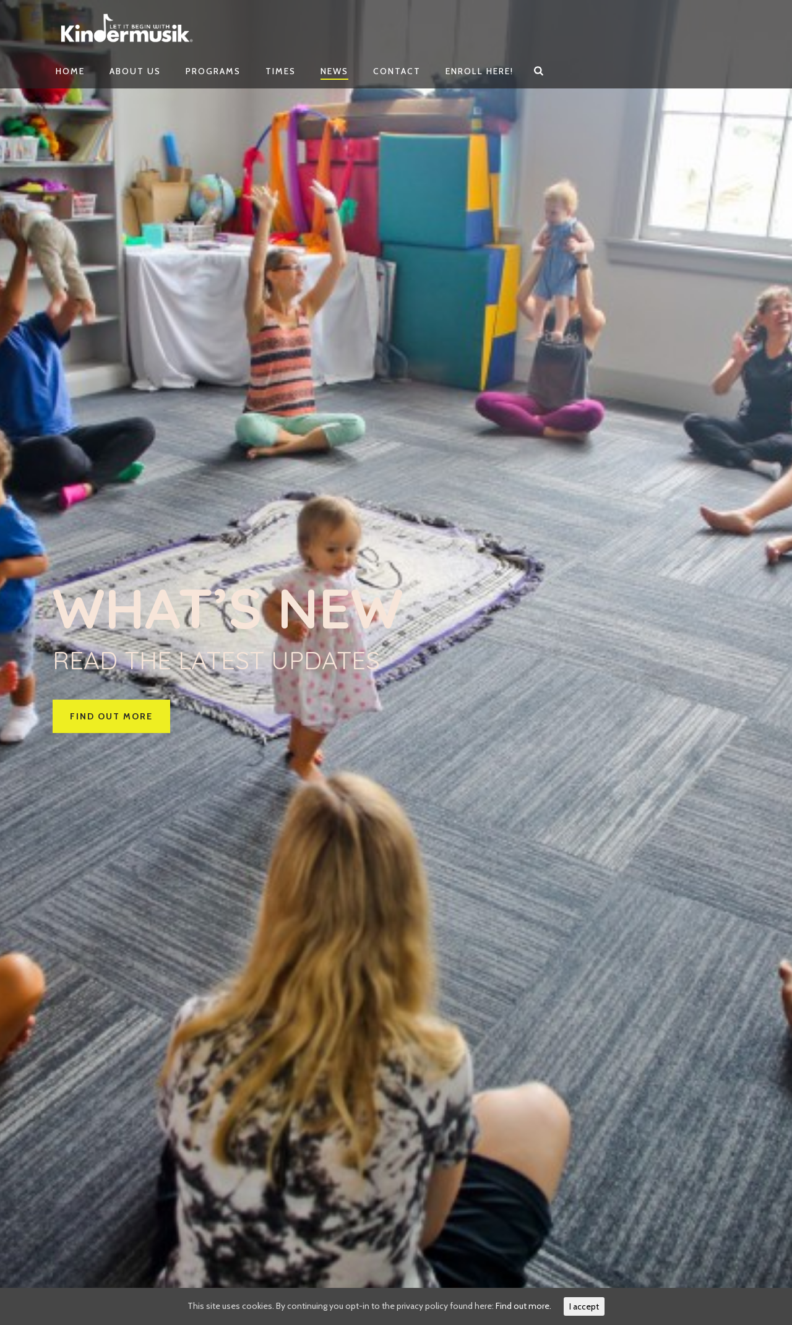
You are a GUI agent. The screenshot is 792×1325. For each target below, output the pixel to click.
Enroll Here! (480, 71)
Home (70, 71)
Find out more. (523, 1305)
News (334, 71)
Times (280, 71)
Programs (213, 71)
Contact (397, 71)
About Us (135, 71)
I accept (584, 1306)
